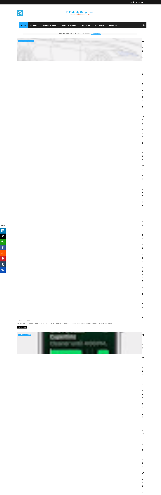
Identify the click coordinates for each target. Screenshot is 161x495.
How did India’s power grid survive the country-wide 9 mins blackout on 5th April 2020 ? (74, 299)
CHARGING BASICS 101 (25, 465)
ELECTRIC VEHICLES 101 (26, 41)
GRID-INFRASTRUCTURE (26, 296)
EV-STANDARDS (44, 469)
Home (21, 25)
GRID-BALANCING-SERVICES (27, 118)
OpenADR (27, 481)
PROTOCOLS (97, 25)
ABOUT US (110, 25)
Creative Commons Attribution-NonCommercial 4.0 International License (122, 465)
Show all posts (75, 34)
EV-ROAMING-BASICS (46, 473)
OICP (19, 481)
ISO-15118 (22, 245)
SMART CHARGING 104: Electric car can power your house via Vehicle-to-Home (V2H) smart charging (75, 273)
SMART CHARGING (67, 25)
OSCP (20, 477)
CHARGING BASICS (48, 25)
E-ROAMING (83, 25)
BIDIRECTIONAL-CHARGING (27, 94)
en (20, 322)
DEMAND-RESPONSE (25, 221)
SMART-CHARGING (25, 69)
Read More (56, 61)
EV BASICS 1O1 (45, 477)
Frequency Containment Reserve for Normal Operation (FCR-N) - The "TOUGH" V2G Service (75, 146)
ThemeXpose (29, 492)
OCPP (52, 460)
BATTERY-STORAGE (25, 270)
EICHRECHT (32, 469)
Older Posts (96, 445)
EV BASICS (32, 25)
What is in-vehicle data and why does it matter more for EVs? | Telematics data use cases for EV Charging (74, 43)
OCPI (46, 465)
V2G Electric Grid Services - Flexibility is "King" (75, 170)
